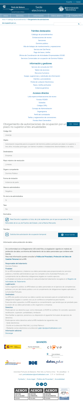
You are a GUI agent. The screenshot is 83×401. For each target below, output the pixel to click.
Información (39, 16)
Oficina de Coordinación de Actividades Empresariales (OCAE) (42, 55)
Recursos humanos (42, 73)
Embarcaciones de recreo (42, 38)
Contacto (21, 379)
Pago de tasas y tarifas (42, 52)
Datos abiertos (57, 16)
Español (69, 2)
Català (78, 2)
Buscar (53, 20)
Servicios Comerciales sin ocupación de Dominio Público (42, 58)
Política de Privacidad (45, 379)
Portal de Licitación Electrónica (42, 82)
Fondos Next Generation (42, 120)
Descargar (9, 333)
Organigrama (42, 112)
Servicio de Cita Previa (42, 49)
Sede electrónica (39, 9)
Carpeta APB (76, 16)
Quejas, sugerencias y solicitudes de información (42, 76)
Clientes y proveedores (42, 79)
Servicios (20, 16)
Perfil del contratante (42, 115)
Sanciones (42, 40)
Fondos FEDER (42, 100)
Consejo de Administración (42, 109)
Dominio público (42, 43)
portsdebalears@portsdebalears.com (36, 374)
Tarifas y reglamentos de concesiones (42, 117)
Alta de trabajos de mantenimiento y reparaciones (42, 46)
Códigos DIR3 (42, 105)
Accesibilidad (60, 379)
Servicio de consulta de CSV (42, 67)
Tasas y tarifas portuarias (42, 85)
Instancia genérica (42, 88)
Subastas (42, 103)
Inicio (6, 16)
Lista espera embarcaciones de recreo (42, 97)
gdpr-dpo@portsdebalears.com (49, 328)
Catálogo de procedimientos (16, 19)
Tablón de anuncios (42, 70)
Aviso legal (31, 379)
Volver (73, 124)
